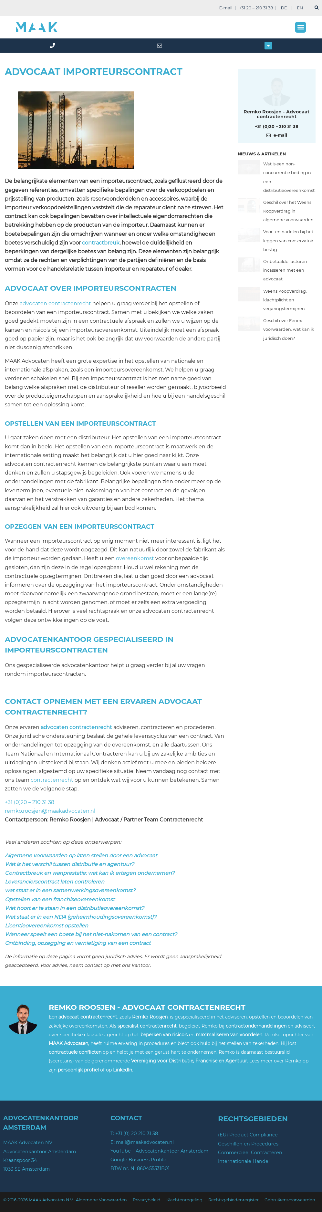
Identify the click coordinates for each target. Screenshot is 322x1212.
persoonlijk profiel (78, 1070)
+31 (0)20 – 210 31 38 (29, 802)
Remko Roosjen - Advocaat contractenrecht (276, 114)
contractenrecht (52, 780)
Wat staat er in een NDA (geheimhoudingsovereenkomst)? (80, 917)
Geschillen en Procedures (248, 1144)
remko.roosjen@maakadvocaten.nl (50, 811)
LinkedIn (122, 1070)
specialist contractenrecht (147, 1026)
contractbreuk (100, 243)
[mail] (161, 45)
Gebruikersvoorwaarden (290, 1199)
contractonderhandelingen (256, 1026)
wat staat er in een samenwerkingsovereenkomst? (70, 890)
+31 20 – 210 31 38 (256, 7)
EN (300, 7)
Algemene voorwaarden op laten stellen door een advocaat (81, 855)
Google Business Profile (138, 1160)
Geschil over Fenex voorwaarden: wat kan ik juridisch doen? (288, 329)
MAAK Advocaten (68, 1043)
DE (284, 7)
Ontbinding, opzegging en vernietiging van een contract (78, 943)
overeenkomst (135, 558)
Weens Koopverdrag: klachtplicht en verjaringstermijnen (285, 300)
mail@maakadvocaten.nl (145, 1142)
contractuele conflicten (75, 1052)
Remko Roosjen (150, 1017)
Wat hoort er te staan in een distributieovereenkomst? (74, 908)
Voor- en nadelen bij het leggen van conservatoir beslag (288, 240)
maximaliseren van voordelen (229, 1035)
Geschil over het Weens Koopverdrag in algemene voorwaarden (288, 211)
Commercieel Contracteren (250, 1152)
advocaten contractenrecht (55, 303)
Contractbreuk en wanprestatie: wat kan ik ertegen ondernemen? (89, 873)
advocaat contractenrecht (87, 1017)
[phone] (54, 45)
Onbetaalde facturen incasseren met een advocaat (285, 270)
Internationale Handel (244, 1161)
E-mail (225, 7)
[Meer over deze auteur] (276, 90)
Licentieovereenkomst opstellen (46, 926)
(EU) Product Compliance (248, 1135)
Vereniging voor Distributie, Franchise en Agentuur (189, 1061)
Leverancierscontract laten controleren (54, 882)
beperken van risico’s (164, 1035)
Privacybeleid (147, 1199)
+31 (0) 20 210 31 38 (136, 1133)
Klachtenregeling (184, 1199)
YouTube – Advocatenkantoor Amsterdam (159, 1151)
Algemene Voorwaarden (101, 1199)
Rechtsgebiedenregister (233, 1199)
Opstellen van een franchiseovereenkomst (60, 899)
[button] (300, 27)
